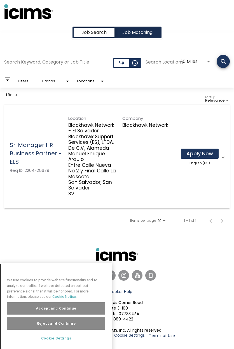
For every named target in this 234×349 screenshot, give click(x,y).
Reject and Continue (56, 330)
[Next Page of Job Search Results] (222, 220)
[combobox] (54, 61)
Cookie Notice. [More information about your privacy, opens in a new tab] (64, 303)
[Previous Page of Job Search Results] (210, 220)
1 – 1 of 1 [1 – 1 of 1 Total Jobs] (190, 220)
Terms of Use (162, 335)
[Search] (223, 62)
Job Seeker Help (117, 291)
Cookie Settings (129, 335)
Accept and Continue (56, 315)
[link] (117, 157)
